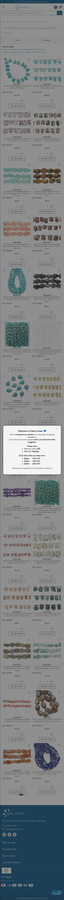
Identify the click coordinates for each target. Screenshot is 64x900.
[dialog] (32, 450)
